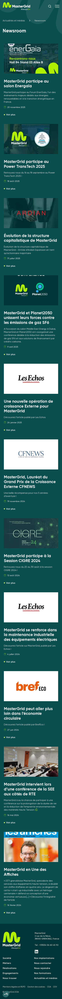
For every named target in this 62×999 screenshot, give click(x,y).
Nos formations (42, 973)
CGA (49, 987)
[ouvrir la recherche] (49, 6)
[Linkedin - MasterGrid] (47, 952)
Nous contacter (42, 963)
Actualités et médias (14, 20)
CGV (55, 987)
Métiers (7, 963)
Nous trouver (10, 978)
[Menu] (57, 6)
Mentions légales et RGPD (14, 987)
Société (7, 958)
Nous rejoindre (42, 968)
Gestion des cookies (36, 987)
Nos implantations (44, 958)
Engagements (10, 973)
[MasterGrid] (16, 9)
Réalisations (9, 968)
